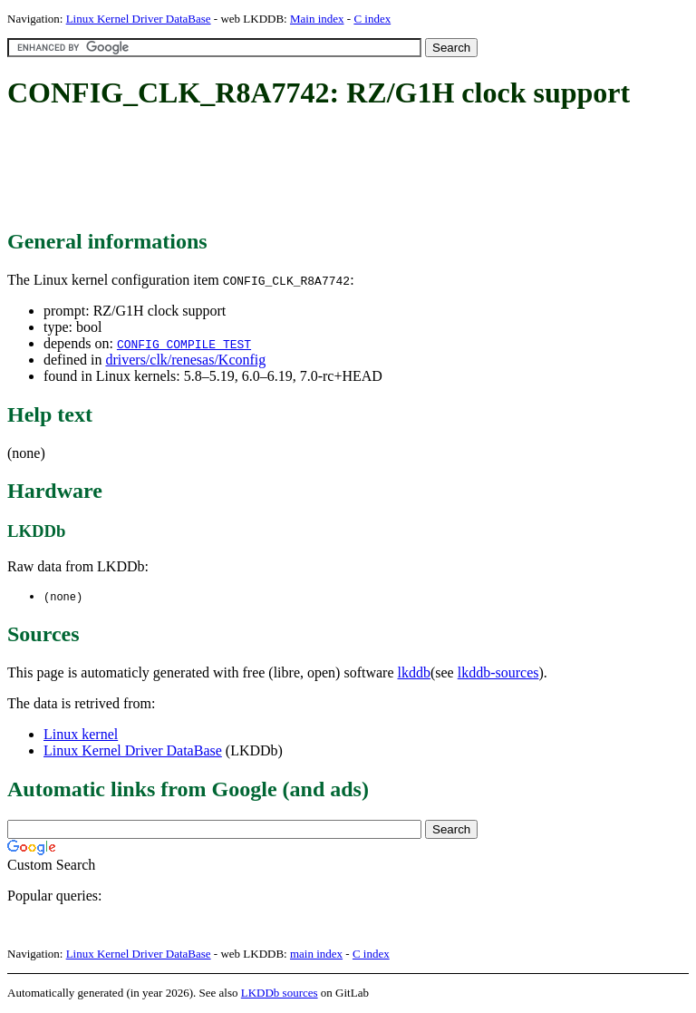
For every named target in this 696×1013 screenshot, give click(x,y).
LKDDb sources (279, 993)
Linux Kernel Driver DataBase (138, 18)
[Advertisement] (337, 170)
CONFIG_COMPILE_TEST (184, 344)
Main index (317, 18)
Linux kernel (81, 735)
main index (316, 954)
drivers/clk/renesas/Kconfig (185, 359)
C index (372, 18)
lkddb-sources (498, 673)
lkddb (414, 673)
